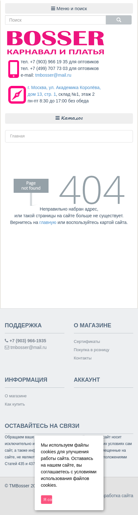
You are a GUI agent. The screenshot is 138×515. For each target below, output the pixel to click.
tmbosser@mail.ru (53, 75)
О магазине (16, 395)
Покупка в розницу (91, 349)
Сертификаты (87, 341)
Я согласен (47, 499)
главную (47, 222)
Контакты (83, 358)
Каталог (69, 118)
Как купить (15, 404)
